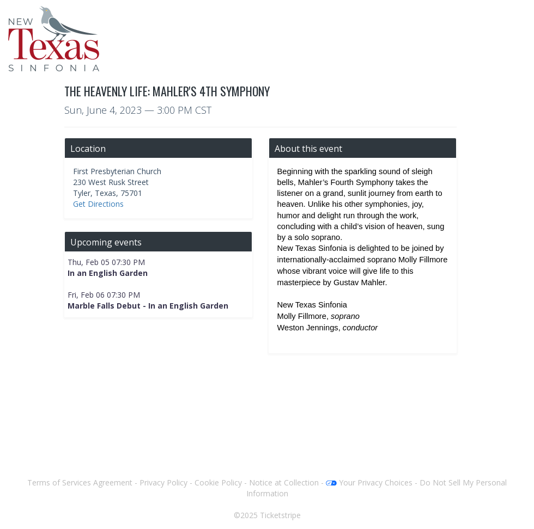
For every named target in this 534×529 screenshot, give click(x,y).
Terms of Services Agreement (79, 482)
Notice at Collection (284, 482)
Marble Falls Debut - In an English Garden (148, 305)
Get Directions (98, 204)
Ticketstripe (280, 515)
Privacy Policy (163, 482)
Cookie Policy (218, 482)
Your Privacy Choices (369, 482)
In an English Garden (108, 273)
